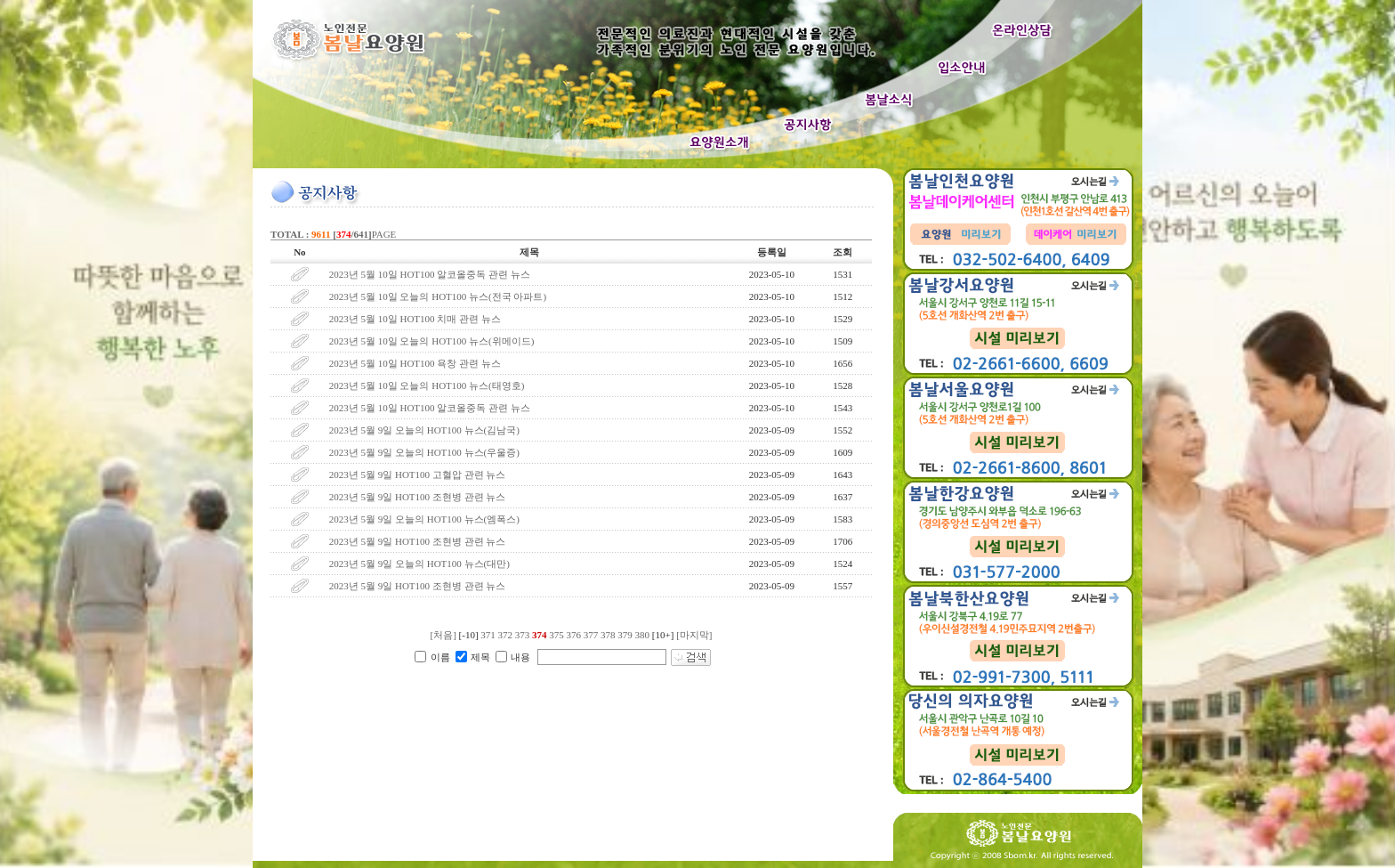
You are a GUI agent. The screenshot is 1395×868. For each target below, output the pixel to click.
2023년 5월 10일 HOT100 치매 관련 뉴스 (415, 318)
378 (608, 634)
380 (642, 634)
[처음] (443, 634)
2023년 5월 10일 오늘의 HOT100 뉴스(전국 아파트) (437, 296)
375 (556, 634)
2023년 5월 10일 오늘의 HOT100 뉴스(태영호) (427, 385)
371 (488, 634)
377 (591, 634)
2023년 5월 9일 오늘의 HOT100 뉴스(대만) (419, 563)
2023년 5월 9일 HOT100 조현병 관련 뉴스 (417, 496)
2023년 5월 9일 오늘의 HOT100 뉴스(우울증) (424, 452)
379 (625, 634)
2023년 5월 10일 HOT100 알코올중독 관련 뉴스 (429, 274)
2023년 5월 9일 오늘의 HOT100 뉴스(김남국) (424, 430)
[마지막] (694, 634)
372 (505, 634)
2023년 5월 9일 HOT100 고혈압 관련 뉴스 (417, 474)
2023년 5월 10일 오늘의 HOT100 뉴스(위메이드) (432, 341)
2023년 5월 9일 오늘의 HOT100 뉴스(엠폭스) (424, 519)
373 (522, 634)
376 (574, 634)
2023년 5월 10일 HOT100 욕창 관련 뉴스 (416, 363)
